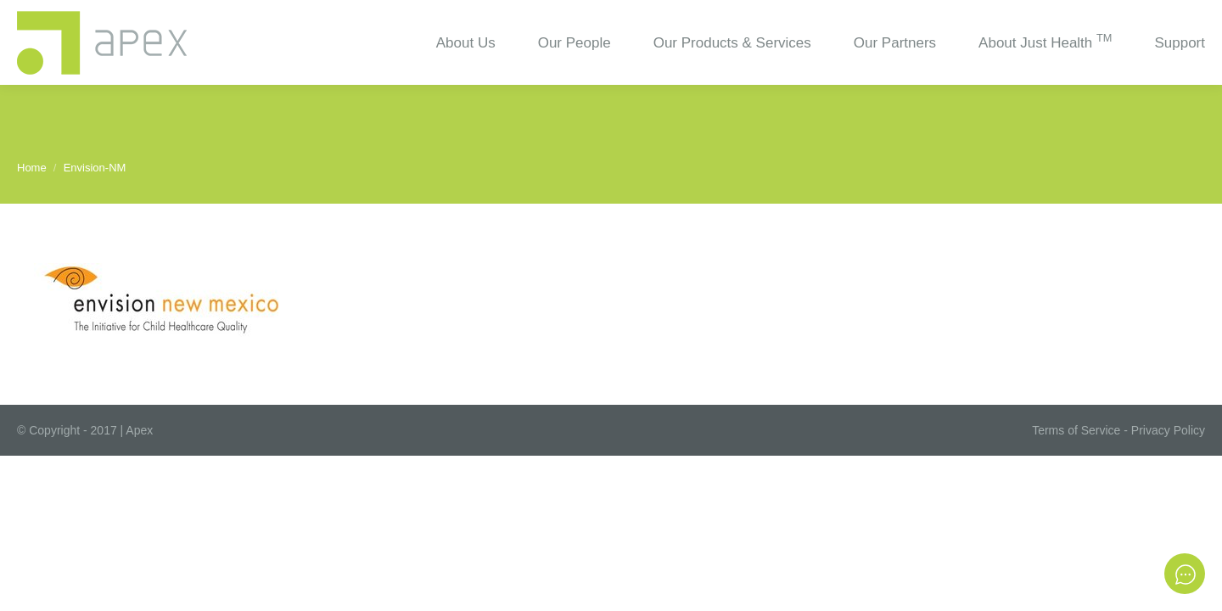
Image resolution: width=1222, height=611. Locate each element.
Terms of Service (1076, 430)
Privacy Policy (1168, 430)
